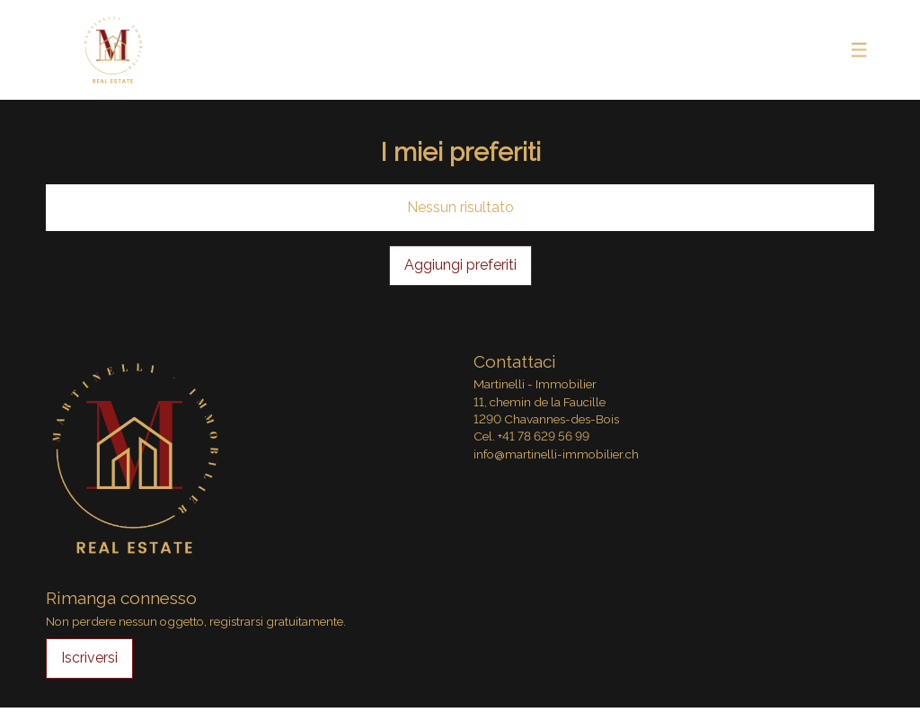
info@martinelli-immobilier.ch (556, 454)
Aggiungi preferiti (460, 264)
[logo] (113, 49)
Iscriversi (89, 657)
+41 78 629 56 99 (543, 436)
